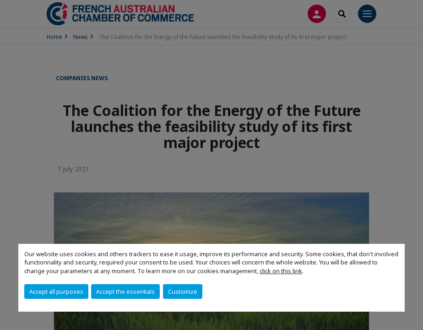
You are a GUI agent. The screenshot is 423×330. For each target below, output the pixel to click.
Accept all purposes (56, 291)
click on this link (281, 271)
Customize (182, 291)
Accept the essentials (125, 291)
